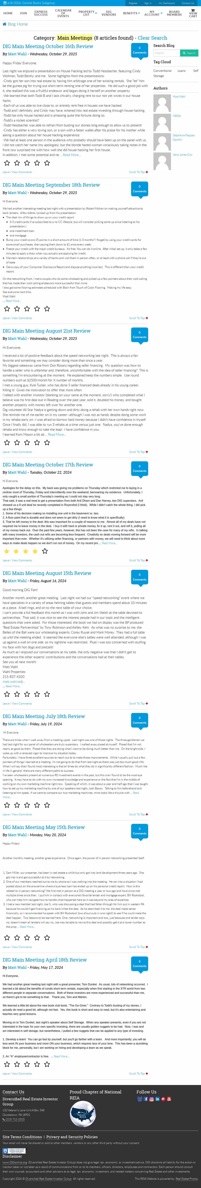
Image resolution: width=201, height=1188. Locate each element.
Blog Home (15, 24)
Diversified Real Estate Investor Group (48, 1179)
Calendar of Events (63, 13)
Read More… (72, 154)
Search (191, 53)
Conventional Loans (169, 70)
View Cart (193, 13)
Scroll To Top (138, 172)
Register (133, 3)
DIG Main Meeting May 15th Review (44, 827)
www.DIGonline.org (15, 1162)
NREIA (177, 116)
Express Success (41, 13)
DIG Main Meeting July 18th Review (44, 716)
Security (75, 1136)
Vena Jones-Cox (182, 155)
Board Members (174, 13)
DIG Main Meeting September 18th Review (51, 185)
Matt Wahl (17, 54)
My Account (152, 13)
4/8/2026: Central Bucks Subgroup (29, 3)
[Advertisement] (175, 224)
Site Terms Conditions (22, 1136)
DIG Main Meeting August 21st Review (47, 331)
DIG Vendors (109, 13)
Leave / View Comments (17, 172)
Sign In (148, 3)
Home (8, 13)
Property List (86, 13)
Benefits (130, 13)
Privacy (53, 1136)
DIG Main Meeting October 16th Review (48, 46)
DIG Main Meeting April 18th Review (45, 959)
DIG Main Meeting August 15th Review (47, 573)
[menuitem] (8, 13)
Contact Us (188, 3)
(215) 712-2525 (14, 1119)
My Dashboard (167, 3)
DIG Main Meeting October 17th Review (48, 464)
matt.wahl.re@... (14, 681)
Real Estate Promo (187, 1179)
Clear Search (152, 38)
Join (23, 13)
